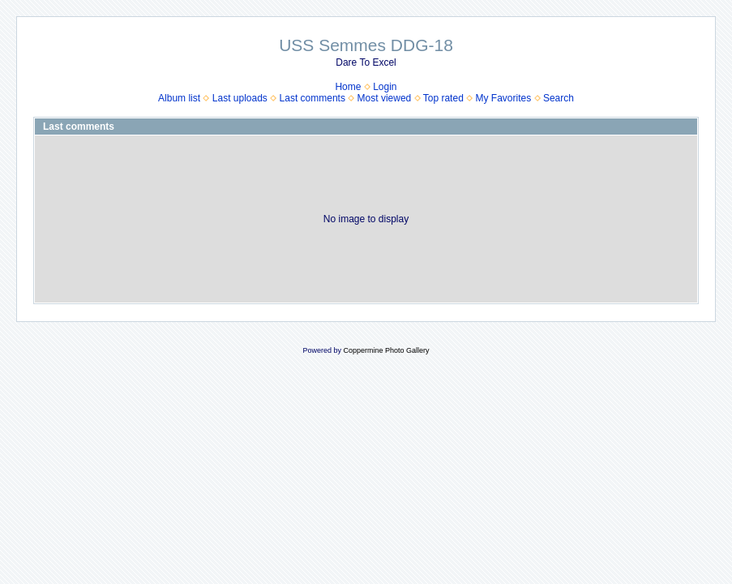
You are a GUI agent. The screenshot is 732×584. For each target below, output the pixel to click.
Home (348, 86)
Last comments (312, 98)
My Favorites (504, 98)
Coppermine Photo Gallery (386, 350)
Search (558, 98)
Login (384, 86)
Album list (179, 98)
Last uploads (240, 98)
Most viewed (384, 98)
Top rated (443, 98)
